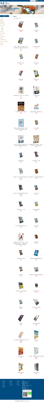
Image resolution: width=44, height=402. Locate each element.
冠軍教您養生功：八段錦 (36, 160)
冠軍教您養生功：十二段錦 (21, 209)
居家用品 (1, 44)
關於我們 (3, 381)
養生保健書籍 (2, 23)
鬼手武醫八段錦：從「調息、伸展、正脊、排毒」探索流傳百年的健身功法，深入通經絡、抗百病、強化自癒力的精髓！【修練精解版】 (21, 243)
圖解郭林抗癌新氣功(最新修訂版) (36, 111)
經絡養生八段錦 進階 (21, 372)
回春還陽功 (20, 30)
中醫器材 (1, 34)
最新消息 (11, 381)
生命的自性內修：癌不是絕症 (36, 307)
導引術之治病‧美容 (36, 193)
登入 (39, 0)
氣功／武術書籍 (2, 25)
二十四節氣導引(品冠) (36, 95)
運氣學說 (21, 323)
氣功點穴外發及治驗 (21, 356)
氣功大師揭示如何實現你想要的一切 (21, 225)
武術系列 (2, 28)
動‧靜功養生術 (21, 274)
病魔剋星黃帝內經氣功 (36, 323)
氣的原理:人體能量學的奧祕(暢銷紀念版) (36, 258)
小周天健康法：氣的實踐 (36, 46)
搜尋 (36, 0)
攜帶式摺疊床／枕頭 (3, 39)
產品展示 (18, 381)
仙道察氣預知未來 (21, 160)
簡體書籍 (1, 20)
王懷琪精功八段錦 (36, 79)
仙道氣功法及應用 (36, 372)
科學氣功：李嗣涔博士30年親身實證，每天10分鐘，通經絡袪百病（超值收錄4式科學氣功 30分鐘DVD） (21, 47)
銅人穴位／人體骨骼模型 (4, 41)
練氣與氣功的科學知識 (36, 209)
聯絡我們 (3, 386)
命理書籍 (1, 31)
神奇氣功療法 (36, 30)
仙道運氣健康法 (21, 79)
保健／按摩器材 (2, 36)
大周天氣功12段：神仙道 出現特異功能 (21, 111)
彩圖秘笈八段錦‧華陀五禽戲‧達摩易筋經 (36, 274)
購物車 (42, 0)
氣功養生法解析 (36, 225)
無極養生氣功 (21, 307)
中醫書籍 (1, 18)
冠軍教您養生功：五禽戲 (21, 258)
